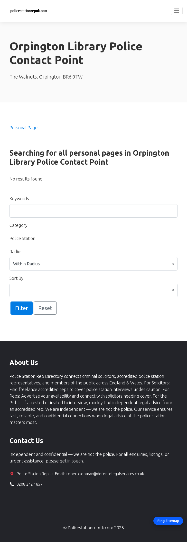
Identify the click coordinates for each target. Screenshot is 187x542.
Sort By (16, 278)
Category (18, 225)
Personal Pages (24, 127)
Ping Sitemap (168, 520)
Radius (15, 251)
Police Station (22, 238)
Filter (21, 308)
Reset (45, 308)
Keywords (19, 198)
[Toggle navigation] (177, 11)
